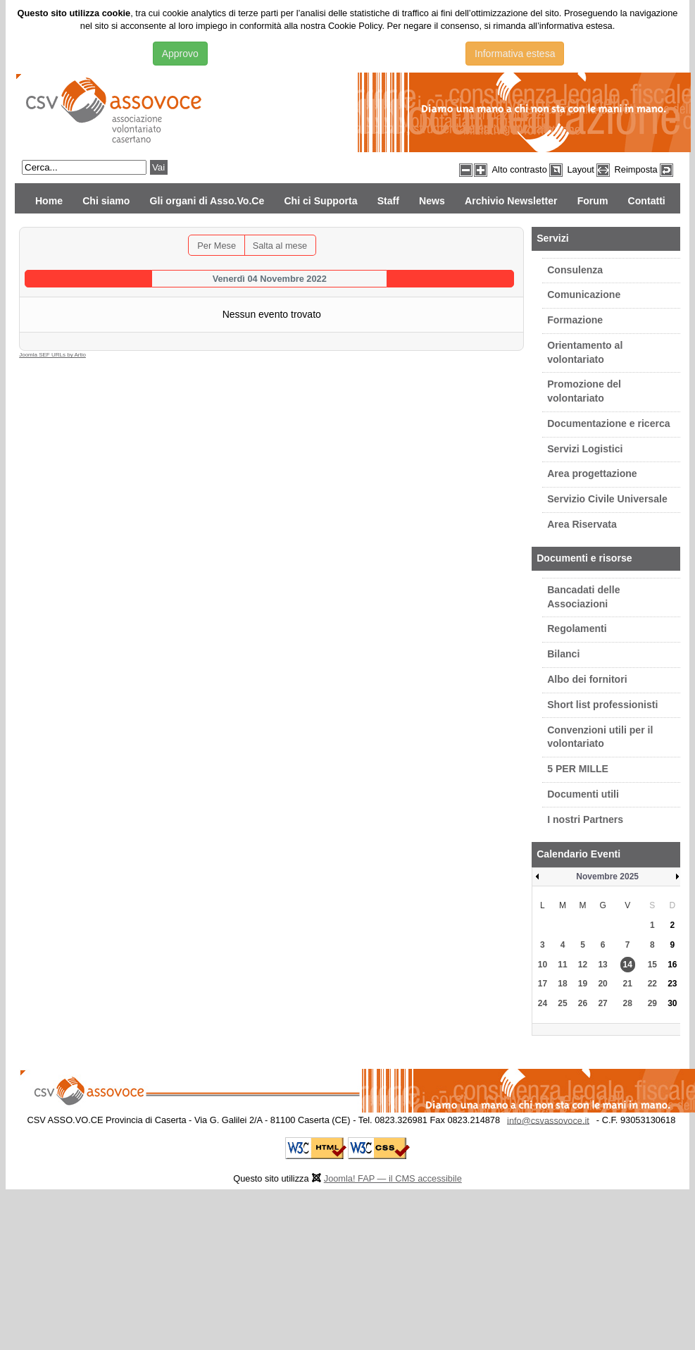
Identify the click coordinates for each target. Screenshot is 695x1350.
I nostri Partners (585, 819)
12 (582, 965)
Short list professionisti (602, 704)
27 (602, 1003)
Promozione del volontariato (584, 391)
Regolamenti (576, 628)
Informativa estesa (515, 53)
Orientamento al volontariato (584, 352)
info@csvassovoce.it (548, 1120)
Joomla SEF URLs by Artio (52, 355)
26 (582, 1003)
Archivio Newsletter (511, 200)
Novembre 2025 (607, 876)
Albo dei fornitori (587, 679)
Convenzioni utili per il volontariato (600, 737)
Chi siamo (106, 200)
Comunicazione (583, 294)
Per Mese (216, 245)
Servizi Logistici (584, 448)
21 (627, 984)
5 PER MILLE (577, 768)
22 (652, 984)
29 (652, 1003)
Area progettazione (592, 473)
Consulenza (575, 269)
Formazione (575, 320)
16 (672, 965)
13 (602, 965)
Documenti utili (583, 794)
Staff (388, 200)
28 (627, 1003)
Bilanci (563, 653)
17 (542, 984)
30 (672, 1003)
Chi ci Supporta (320, 200)
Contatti (646, 200)
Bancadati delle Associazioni (583, 596)
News (432, 200)
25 (562, 1003)
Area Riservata (582, 524)
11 (562, 965)
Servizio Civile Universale (607, 498)
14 (627, 965)
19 (582, 984)
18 (562, 984)
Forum (592, 200)
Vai (158, 167)
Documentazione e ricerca (608, 423)
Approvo (180, 53)
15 (652, 965)
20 (602, 984)
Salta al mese (280, 245)
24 (542, 1003)
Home (49, 200)
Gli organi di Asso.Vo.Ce (207, 200)
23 (672, 984)
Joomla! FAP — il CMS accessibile (393, 1178)
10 (542, 965)
